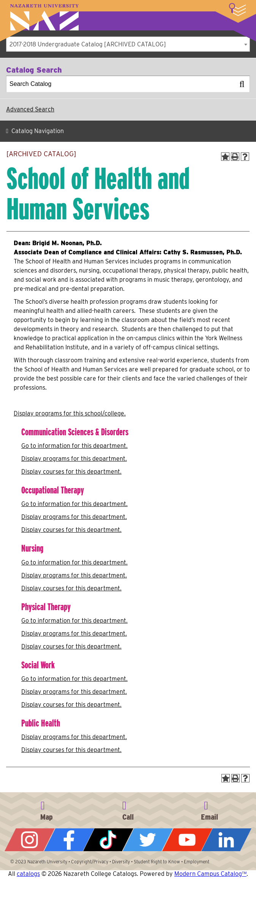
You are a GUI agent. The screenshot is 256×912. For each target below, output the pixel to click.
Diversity (121, 861)
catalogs (28, 873)
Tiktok (108, 839)
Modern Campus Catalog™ (210, 873)
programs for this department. (74, 458)
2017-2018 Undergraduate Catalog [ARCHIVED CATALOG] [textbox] (87, 44)
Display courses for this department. (71, 471)
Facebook (69, 839)
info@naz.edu (209, 809)
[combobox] (128, 44)
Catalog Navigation (37, 131)
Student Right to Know (157, 861)
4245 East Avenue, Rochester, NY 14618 (46, 809)
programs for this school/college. (70, 413)
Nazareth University (44, 17)
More (237, 9)
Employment (196, 861)
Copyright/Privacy (89, 861)
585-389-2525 (128, 809)
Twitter (148, 839)
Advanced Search (30, 109)
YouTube (187, 839)
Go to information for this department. (74, 445)
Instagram (30, 839)
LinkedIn (226, 839)
